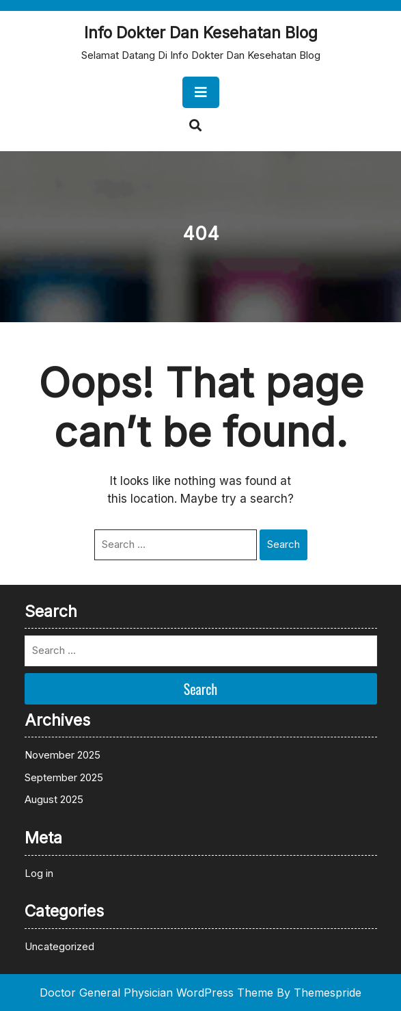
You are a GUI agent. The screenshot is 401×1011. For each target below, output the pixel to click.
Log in (39, 873)
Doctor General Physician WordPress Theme (156, 992)
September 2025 (64, 777)
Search (283, 544)
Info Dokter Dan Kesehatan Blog (201, 32)
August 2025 (54, 799)
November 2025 (62, 754)
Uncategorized (59, 946)
